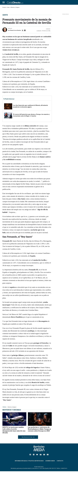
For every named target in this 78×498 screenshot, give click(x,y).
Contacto (60, 487)
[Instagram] (44, 481)
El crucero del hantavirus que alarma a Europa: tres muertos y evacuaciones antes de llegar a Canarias (31, 141)
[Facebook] (30, 481)
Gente (8, 7)
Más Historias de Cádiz (28, 463)
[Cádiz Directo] (15, 2)
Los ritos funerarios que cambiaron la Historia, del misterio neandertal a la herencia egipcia (30, 132)
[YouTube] (37, 481)
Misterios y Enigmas (15, 7)
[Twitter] (33, 481)
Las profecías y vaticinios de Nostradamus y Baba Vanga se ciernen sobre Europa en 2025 (39, 455)
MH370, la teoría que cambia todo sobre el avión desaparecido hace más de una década (13, 456)
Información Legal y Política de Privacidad (29, 487)
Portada (4, 7)
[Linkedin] (47, 481)
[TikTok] (40, 481)
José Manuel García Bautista (14, 57)
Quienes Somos (50, 487)
